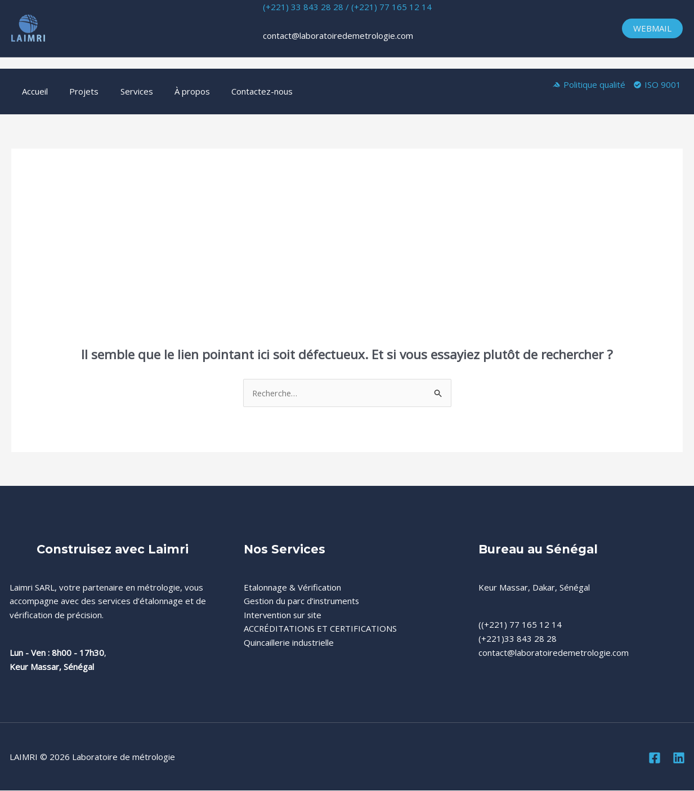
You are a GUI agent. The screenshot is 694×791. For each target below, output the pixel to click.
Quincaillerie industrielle (289, 643)
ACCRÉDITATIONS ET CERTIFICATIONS (321, 628)
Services (125, 91)
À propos (176, 91)
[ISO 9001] (657, 85)
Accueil (33, 91)
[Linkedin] (679, 758)
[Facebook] (654, 758)
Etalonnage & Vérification (292, 587)
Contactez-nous (241, 91)
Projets (77, 91)
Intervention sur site (283, 614)
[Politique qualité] (589, 85)
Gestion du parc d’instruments (302, 601)
